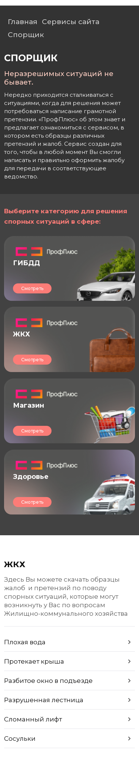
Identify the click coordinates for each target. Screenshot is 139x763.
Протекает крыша (34, 661)
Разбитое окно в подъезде (48, 680)
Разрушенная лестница (43, 700)
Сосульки (20, 738)
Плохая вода (25, 642)
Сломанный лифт (33, 719)
